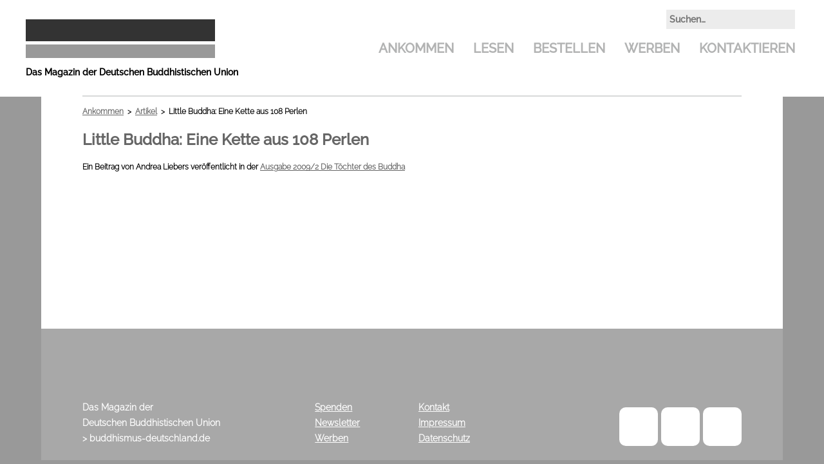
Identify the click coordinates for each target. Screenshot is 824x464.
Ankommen (416, 48)
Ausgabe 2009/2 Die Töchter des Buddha (332, 166)
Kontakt (433, 407)
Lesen (493, 48)
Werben (652, 48)
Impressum (441, 423)
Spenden (333, 407)
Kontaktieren (747, 48)
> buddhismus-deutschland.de (146, 438)
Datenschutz (444, 438)
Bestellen (569, 48)
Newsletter (337, 423)
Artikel (146, 111)
